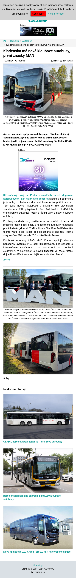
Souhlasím (38, 13)
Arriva (6, 259)
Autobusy (27, 41)
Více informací (56, 13)
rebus (55, 60)
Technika (14, 41)
